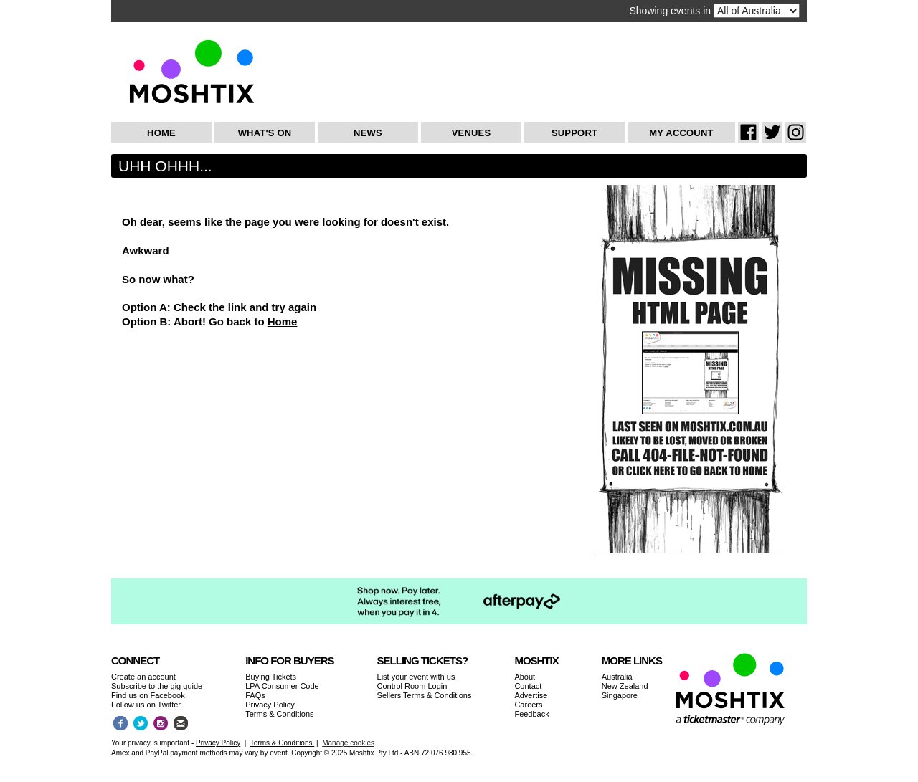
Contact (527, 686)
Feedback (531, 714)
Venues (471, 133)
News (368, 133)
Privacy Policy (269, 704)
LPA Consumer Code (282, 686)
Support (574, 133)
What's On (265, 133)
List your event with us (416, 676)
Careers (528, 704)
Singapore (620, 695)
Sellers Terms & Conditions (424, 695)
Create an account (143, 676)
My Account (681, 133)
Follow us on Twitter (146, 704)
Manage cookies (348, 743)
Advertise (530, 695)
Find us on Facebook (148, 695)
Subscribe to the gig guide (156, 686)
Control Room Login (412, 686)
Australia (617, 676)
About (524, 676)
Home (161, 133)
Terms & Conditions (279, 714)
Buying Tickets (270, 676)
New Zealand (625, 686)
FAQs (255, 695)
